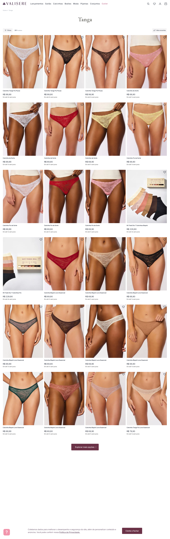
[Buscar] (148, 4)
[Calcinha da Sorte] (146, 68)
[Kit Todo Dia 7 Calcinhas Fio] (22, 270)
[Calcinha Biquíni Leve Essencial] (64, 270)
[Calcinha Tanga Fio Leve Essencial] (146, 404)
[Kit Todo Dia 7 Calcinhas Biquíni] (146, 202)
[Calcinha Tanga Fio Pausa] (22, 68)
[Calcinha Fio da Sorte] (146, 135)
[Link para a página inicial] (5, 10)
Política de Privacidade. (69, 532)
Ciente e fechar (132, 531)
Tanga (11, 10)
